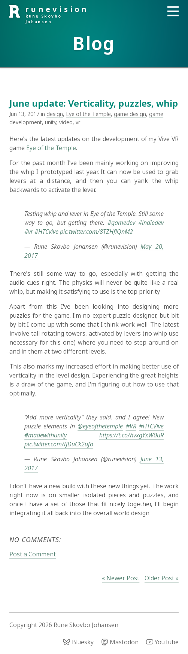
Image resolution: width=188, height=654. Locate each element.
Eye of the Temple (88, 113)
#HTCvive (46, 231)
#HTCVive (151, 426)
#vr (28, 231)
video (66, 122)
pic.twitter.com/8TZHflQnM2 (96, 231)
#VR (131, 426)
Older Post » (162, 578)
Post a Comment (32, 554)
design (54, 113)
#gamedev (121, 222)
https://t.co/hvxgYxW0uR (131, 435)
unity (50, 122)
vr (78, 122)
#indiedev (151, 222)
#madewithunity (45, 435)
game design (130, 113)
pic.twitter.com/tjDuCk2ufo (58, 444)
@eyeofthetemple (100, 426)
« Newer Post (120, 578)
